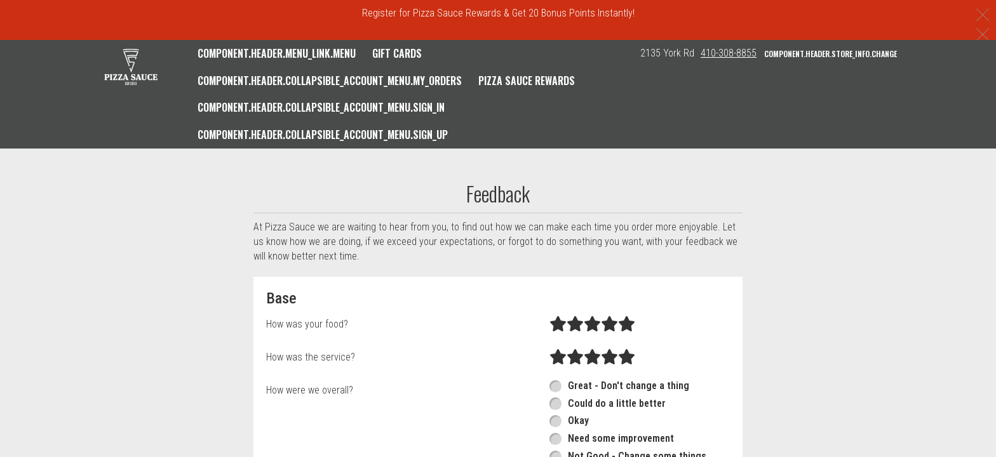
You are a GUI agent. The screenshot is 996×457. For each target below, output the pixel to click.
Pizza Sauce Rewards (526, 80)
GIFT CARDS (397, 53)
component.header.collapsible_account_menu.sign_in (321, 107)
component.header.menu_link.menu (277, 53)
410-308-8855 (729, 53)
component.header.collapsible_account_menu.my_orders (330, 80)
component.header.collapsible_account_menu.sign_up (323, 134)
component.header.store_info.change (830, 53)
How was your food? (307, 324)
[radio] (558, 324)
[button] (130, 66)
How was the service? (310, 357)
